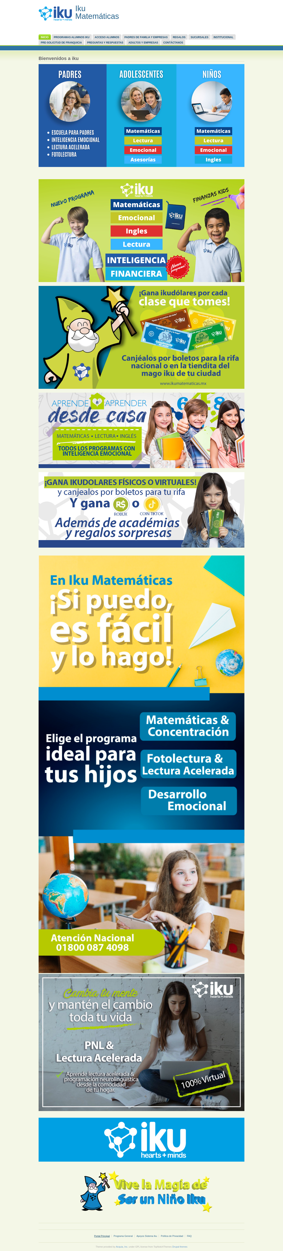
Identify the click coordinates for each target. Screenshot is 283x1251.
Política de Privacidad (172, 1236)
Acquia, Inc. (122, 1246)
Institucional (223, 37)
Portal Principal (102, 1236)
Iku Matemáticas (97, 12)
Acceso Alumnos (107, 37)
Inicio (45, 37)
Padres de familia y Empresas (146, 37)
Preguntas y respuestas (105, 42)
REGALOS (179, 37)
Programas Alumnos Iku (72, 37)
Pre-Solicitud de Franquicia (61, 42)
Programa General (123, 1236)
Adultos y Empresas (143, 42)
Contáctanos (173, 42)
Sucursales (199, 37)
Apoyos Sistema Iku (147, 1236)
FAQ (189, 1236)
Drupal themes (179, 1246)
